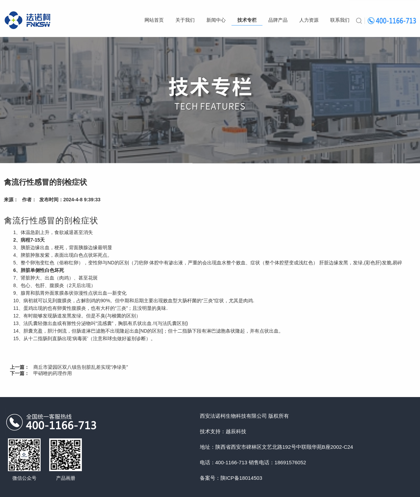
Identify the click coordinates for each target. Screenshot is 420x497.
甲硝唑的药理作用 (52, 373)
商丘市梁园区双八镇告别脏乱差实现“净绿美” (80, 367)
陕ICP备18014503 (241, 478)
